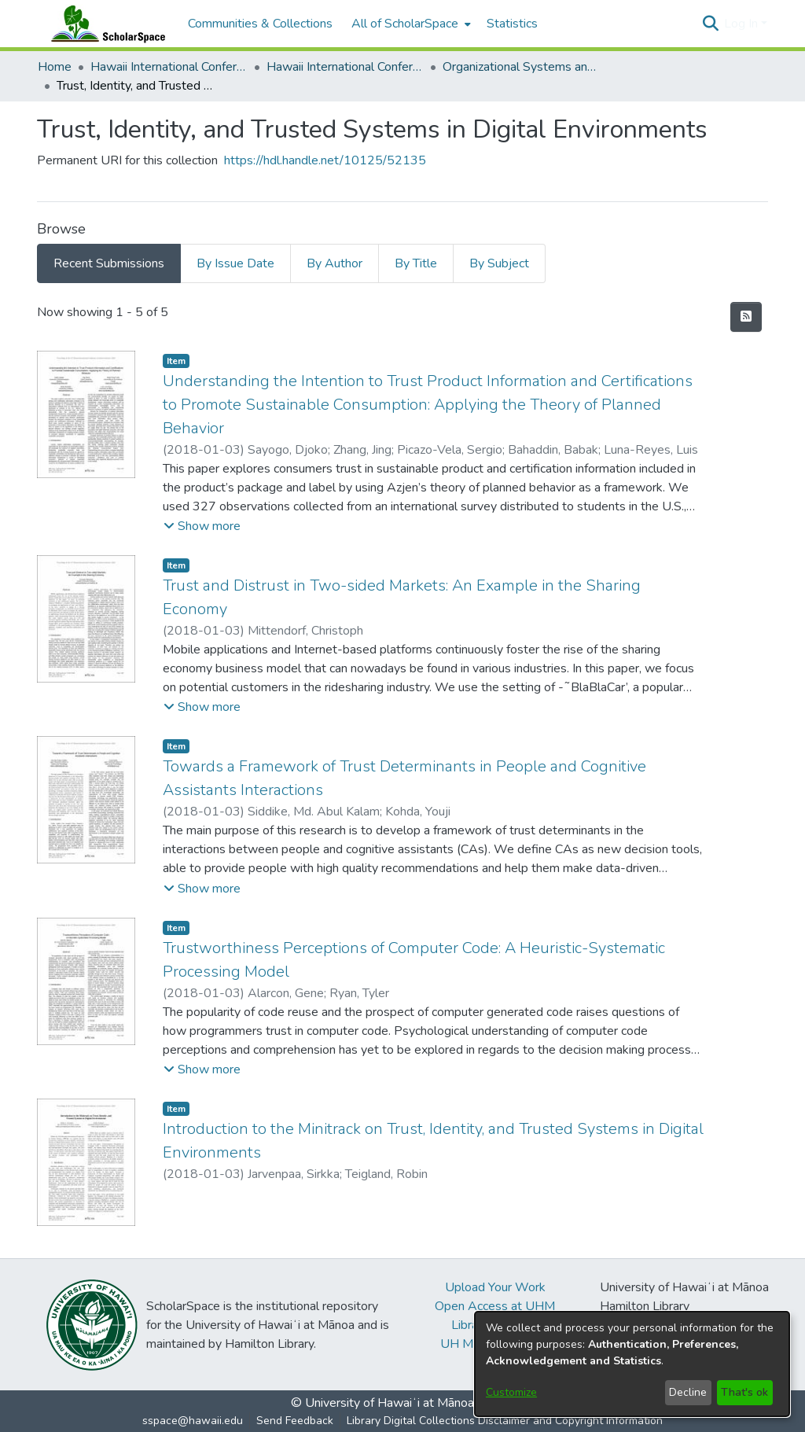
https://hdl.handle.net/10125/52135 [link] (325, 160)
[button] (710, 23)
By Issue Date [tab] (235, 263)
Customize (511, 1392)
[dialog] (632, 1364)
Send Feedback (294, 1420)
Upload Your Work (495, 1287)
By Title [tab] (416, 263)
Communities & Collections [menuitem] (260, 23)
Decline (688, 1392)
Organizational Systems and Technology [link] (521, 66)
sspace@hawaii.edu (192, 1420)
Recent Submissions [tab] (108, 263)
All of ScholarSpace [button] (404, 23)
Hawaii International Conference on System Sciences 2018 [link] (345, 66)
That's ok (744, 1392)
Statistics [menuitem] (512, 23)
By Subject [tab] (499, 263)
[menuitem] (409, 23)
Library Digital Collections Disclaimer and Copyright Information (505, 1420)
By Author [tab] (334, 263)
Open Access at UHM (495, 1306)
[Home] (104, 23)
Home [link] (55, 66)
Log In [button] (742, 23)
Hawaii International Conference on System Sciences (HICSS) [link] (169, 66)
